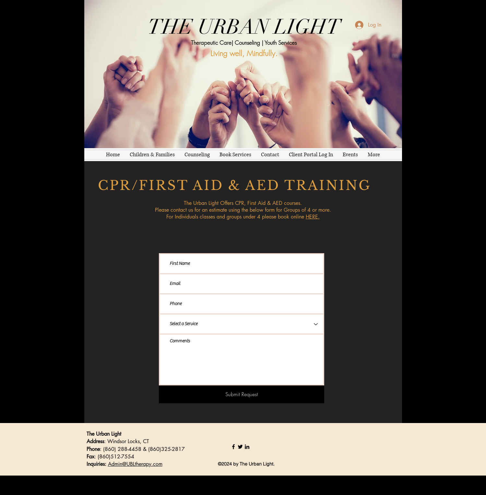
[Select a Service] (241, 324)
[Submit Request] (241, 394)
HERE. (313, 216)
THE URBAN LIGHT (244, 27)
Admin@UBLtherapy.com (135, 464)
